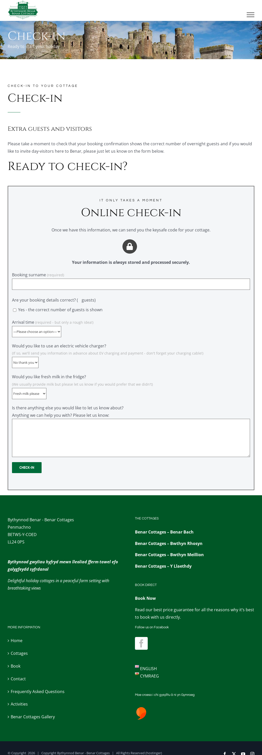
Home (16, 640)
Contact (18, 679)
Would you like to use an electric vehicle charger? (107, 354)
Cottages (19, 653)
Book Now (145, 598)
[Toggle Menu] (250, 14)
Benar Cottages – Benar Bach (164, 532)
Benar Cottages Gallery (33, 717)
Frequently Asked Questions (38, 691)
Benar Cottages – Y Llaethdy (163, 566)
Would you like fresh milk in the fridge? (82, 385)
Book (15, 666)
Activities (19, 704)
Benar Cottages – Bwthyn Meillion (169, 554)
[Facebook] (141, 643)
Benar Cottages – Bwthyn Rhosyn (169, 543)
